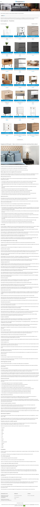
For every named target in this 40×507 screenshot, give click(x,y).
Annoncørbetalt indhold (18, 495)
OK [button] (24, 505)
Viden (15, 498)
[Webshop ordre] (35, 23)
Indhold (2, 15)
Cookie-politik (32, 504)
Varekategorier (16, 497)
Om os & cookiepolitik (31, 495)
